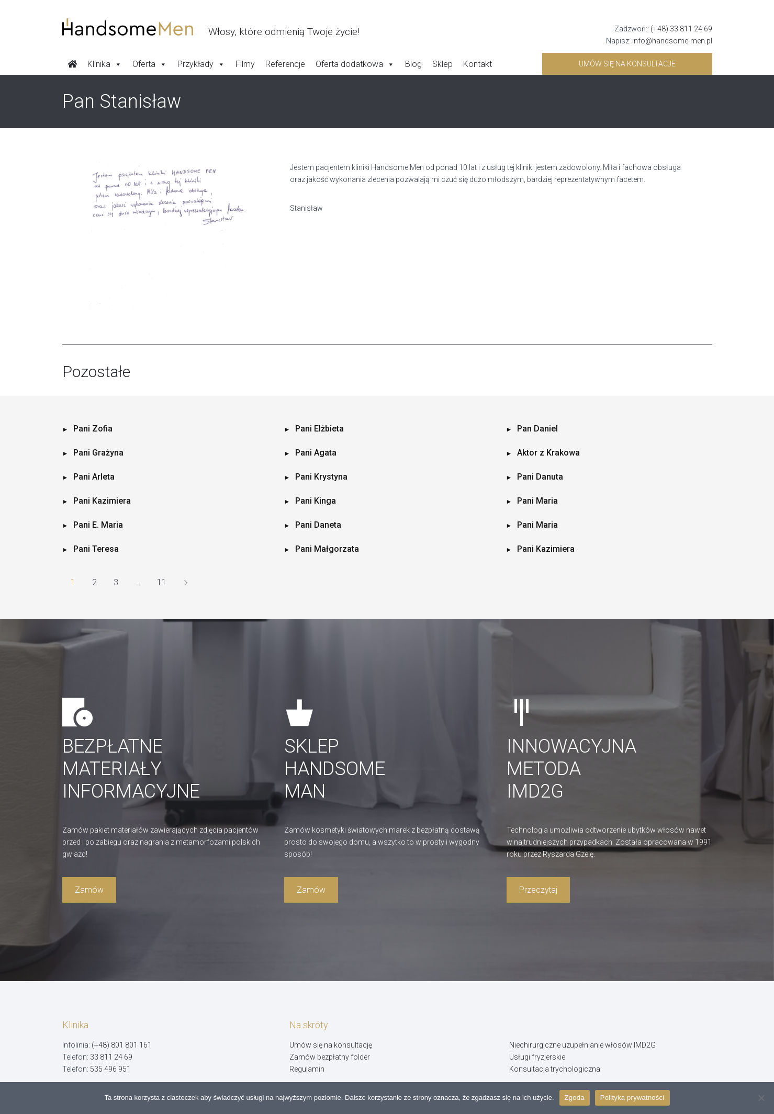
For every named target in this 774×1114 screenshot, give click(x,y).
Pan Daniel (537, 429)
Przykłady (201, 64)
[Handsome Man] (211, 27)
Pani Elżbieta (319, 429)
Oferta (149, 64)
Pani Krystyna (321, 477)
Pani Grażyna (98, 453)
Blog (413, 64)
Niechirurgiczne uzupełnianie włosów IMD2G (582, 1045)
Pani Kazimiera (102, 501)
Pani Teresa (96, 549)
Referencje (285, 64)
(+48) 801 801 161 (122, 1045)
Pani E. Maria (98, 525)
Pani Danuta (540, 477)
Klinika (104, 64)
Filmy (245, 64)
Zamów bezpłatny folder (329, 1057)
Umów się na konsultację (330, 1045)
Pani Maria (537, 501)
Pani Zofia (93, 429)
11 (161, 582)
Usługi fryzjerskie (537, 1057)
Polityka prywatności (632, 1097)
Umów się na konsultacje (627, 64)
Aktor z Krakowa (548, 453)
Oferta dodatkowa (355, 64)
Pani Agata (315, 453)
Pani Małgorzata (327, 549)
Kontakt (477, 64)
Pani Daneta (318, 525)
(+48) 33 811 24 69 (681, 29)
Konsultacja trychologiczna (554, 1069)
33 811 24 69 (111, 1057)
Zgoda (575, 1097)
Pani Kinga (315, 501)
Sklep (442, 64)
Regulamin (306, 1069)
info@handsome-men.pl (672, 41)
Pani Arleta (94, 477)
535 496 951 (110, 1069)
